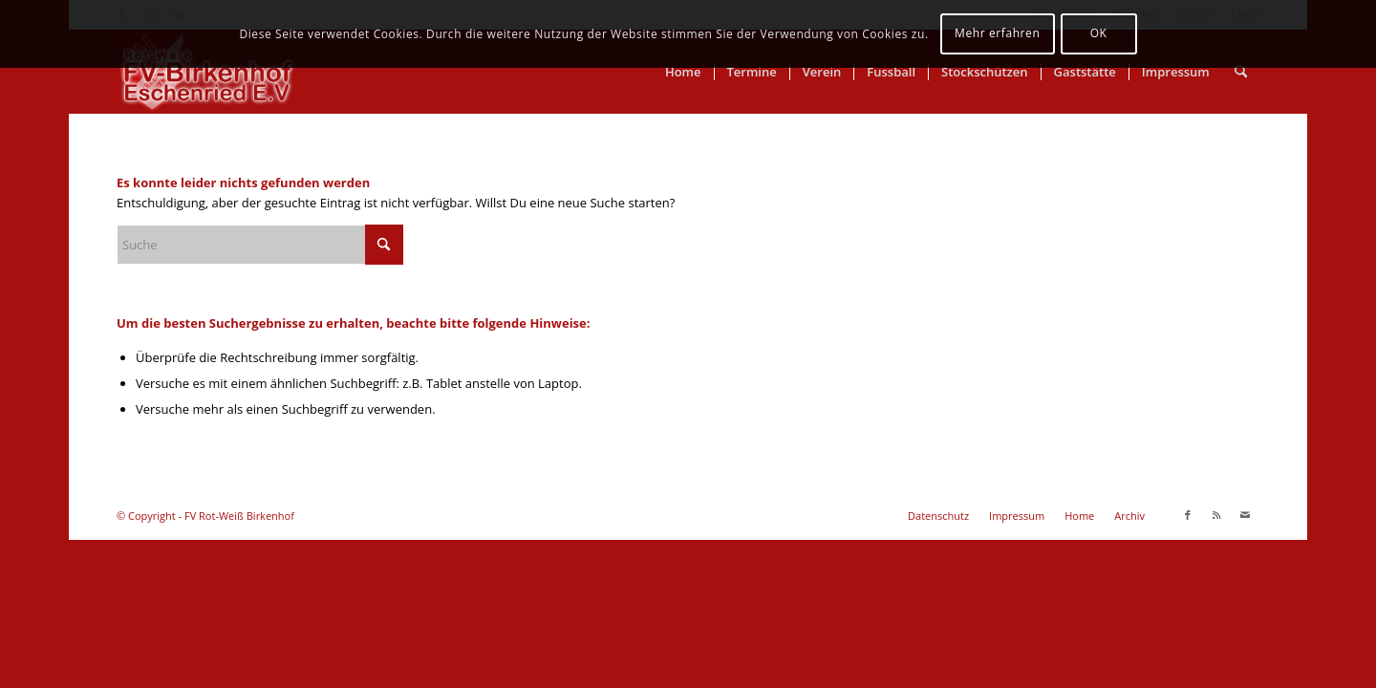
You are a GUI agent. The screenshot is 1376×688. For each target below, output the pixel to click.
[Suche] (1240, 72)
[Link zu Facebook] (1187, 515)
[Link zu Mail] (1245, 515)
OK (1098, 33)
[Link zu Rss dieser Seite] (1216, 515)
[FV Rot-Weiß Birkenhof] (208, 72)
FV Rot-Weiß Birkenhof (239, 515)
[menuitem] (683, 72)
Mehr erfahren (997, 33)
